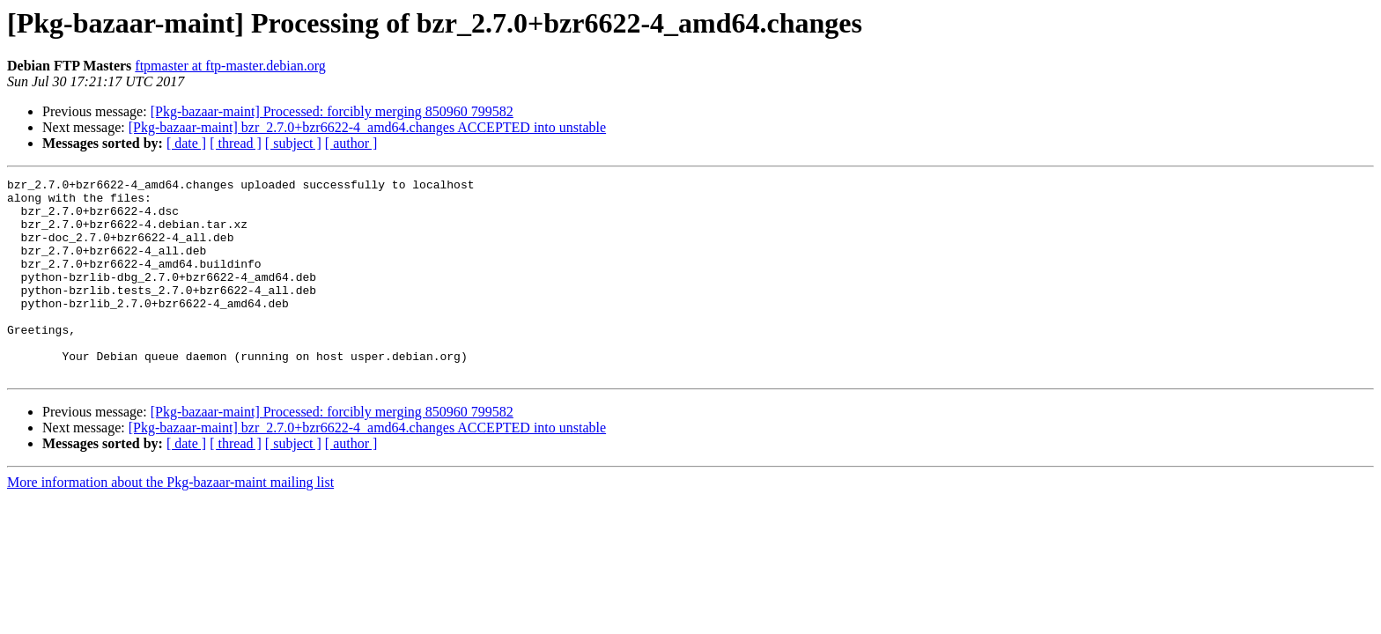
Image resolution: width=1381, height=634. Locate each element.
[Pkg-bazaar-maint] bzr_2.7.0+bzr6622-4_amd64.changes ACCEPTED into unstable (367, 127)
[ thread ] (236, 143)
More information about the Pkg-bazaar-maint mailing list (170, 521)
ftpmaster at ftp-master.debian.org (230, 65)
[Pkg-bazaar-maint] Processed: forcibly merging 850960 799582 (332, 111)
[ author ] (351, 143)
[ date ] (186, 143)
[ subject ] (293, 143)
